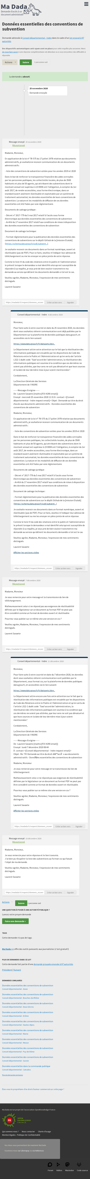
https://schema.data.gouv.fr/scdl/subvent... (26, 243)
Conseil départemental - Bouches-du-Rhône (20, 998)
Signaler (70, 302)
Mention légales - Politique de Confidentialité (21, 1135)
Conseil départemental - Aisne (15, 989)
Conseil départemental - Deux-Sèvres (18, 1007)
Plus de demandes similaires (12, 1075)
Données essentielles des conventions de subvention (27, 985)
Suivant (17, 969)
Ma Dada (21, 10)
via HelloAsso (38, 1150)
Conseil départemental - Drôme (15, 1016)
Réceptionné (18, 145)
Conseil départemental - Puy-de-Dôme (18, 1051)
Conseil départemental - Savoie (15, 1060)
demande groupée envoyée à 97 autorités (53, 964)
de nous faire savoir (10, 52)
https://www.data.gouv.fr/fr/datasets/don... (34, 343)
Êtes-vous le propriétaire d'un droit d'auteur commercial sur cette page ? (33, 1089)
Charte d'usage (44, 1131)
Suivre (26, 62)
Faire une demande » (15, 921)
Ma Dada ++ (8, 949)
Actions (8, 62)
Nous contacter (28, 1131)
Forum (50, 1167)
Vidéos (59, 1167)
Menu (86, 3)
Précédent (7, 969)
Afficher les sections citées (26, 552)
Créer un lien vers (54, 302)
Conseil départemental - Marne (15, 1034)
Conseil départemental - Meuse (15, 1042)
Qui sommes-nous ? (10, 1131)
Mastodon (69, 1167)
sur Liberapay (23, 1150)
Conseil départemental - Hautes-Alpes (18, 1025)
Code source (82, 1167)
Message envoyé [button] (17, 141)
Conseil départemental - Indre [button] (32, 314)
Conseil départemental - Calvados (16, 1069)
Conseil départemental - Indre (37, 37)
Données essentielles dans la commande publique (26, 1066)
